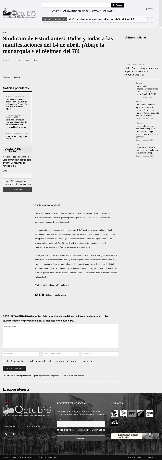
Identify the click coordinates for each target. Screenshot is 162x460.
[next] (151, 19)
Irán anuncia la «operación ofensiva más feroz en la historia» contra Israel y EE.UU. (146, 88)
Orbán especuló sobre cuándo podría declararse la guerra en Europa (147, 143)
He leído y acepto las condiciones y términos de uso (17, 182)
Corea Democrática (13, 115)
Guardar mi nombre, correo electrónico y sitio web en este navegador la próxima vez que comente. (50, 361)
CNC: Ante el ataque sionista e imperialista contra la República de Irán (102, 19)
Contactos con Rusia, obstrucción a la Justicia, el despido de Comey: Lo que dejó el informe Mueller (16, 104)
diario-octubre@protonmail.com (31, 426)
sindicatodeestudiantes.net (56, 295)
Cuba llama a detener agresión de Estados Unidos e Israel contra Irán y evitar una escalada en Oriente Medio (147, 106)
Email (5, 170)
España (5, 32)
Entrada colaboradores (134, 457)
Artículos (9, 96)
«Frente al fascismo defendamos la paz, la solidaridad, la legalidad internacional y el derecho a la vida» (147, 126)
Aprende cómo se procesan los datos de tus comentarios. (61, 376)
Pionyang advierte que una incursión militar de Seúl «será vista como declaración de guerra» (16, 123)
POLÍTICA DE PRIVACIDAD (46, 457)
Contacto (149, 457)
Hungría (138, 138)
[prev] (147, 19)
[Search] (117, 5)
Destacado (139, 81)
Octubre (17, 77)
